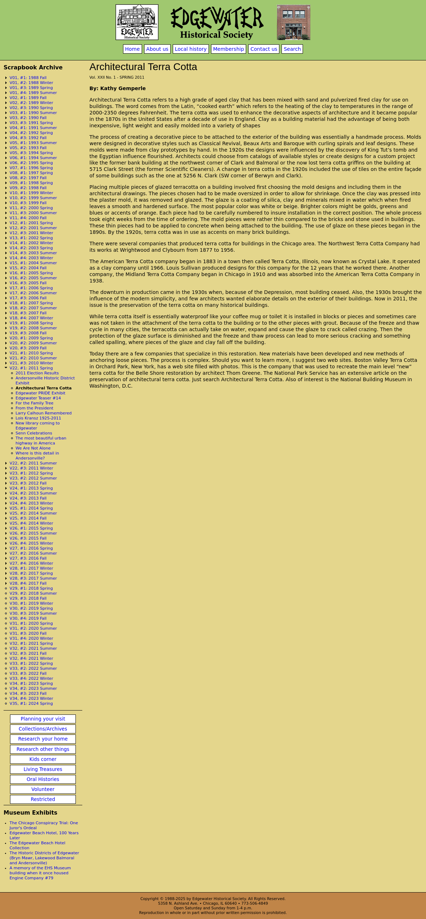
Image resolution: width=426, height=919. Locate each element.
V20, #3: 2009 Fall (28, 348)
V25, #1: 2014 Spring (31, 508)
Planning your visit (43, 719)
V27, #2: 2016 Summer (33, 553)
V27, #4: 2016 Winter (31, 563)
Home (132, 49)
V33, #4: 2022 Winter (31, 678)
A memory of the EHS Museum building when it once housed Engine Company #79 (40, 873)
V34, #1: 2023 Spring (31, 683)
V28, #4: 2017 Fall (28, 583)
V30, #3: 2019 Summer (33, 613)
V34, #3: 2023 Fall (28, 693)
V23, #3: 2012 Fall (28, 483)
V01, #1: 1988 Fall (28, 77)
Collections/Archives (43, 729)
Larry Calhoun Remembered (44, 413)
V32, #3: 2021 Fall (28, 653)
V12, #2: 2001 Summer (33, 228)
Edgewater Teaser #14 (38, 398)
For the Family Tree (35, 403)
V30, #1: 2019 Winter (31, 603)
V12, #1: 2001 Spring (31, 223)
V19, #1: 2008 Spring (31, 323)
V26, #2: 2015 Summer (33, 533)
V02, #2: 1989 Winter (31, 102)
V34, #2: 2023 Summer (33, 688)
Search (292, 49)
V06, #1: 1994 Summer (33, 158)
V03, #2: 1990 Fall (28, 118)
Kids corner (43, 759)
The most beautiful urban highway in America (41, 441)
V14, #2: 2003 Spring (31, 248)
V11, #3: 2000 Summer (33, 213)
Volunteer (42, 789)
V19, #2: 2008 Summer (33, 328)
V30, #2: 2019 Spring (31, 608)
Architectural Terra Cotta (44, 388)
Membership (228, 49)
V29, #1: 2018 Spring (31, 588)
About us (157, 49)
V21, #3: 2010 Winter (31, 363)
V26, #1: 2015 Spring (31, 528)
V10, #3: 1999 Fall (28, 203)
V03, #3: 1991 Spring (31, 123)
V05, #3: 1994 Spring (31, 153)
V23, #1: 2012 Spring (31, 473)
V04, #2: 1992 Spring (31, 133)
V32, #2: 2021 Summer (33, 648)
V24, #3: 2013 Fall (28, 498)
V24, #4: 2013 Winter (31, 503)
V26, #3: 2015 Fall (28, 538)
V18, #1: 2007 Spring (31, 303)
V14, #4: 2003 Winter (31, 258)
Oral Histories (42, 779)
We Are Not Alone (33, 448)
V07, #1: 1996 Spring (31, 168)
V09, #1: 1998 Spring (31, 183)
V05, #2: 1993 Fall (28, 148)
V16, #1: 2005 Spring (31, 273)
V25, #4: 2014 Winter (31, 523)
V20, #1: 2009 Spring (31, 338)
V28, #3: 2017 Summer (33, 578)
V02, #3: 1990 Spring (31, 107)
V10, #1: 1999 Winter (31, 193)
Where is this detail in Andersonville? (37, 456)
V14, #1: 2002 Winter (31, 243)
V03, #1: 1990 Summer (33, 112)
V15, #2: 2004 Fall (28, 268)
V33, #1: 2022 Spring (31, 663)
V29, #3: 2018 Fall (28, 598)
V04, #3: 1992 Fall (28, 138)
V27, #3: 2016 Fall (28, 558)
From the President (34, 408)
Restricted (43, 799)
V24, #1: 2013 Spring (31, 488)
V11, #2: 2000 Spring (31, 208)
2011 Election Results (37, 373)
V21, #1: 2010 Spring (31, 353)
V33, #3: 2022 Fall (28, 673)
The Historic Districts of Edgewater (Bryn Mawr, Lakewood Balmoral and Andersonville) (44, 858)
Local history (191, 49)
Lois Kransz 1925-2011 (39, 418)
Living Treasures (43, 769)
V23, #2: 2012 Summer (33, 478)
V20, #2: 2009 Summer (33, 343)
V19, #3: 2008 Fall (28, 333)
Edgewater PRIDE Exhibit (40, 393)
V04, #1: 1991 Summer (33, 128)
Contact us (263, 49)
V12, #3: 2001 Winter (31, 233)
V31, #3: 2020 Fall (28, 633)
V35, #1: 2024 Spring (31, 703)
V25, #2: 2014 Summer (33, 513)
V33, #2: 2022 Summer (33, 668)
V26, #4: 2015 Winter (31, 543)
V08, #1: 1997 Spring (31, 173)
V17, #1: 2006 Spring (31, 288)
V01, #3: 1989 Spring (31, 87)
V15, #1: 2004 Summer (33, 263)
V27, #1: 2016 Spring (31, 548)
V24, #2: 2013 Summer (33, 493)
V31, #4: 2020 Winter (31, 638)
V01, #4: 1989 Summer (33, 92)
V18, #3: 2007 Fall (28, 313)
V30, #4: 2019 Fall (28, 618)
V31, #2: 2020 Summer (33, 628)
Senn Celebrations (34, 433)
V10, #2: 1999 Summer (33, 198)
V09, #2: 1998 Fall (28, 188)
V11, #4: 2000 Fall (28, 218)
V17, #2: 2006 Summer (33, 293)
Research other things (42, 749)
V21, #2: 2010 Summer (33, 358)
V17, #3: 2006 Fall (28, 298)
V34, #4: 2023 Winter (31, 698)
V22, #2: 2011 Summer (33, 463)
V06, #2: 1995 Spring (31, 163)
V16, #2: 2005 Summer (33, 278)
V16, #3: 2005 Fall (28, 283)
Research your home (43, 739)
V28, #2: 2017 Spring (31, 573)
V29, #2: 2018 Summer (33, 593)
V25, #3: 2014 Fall (28, 518)
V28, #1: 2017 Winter (31, 568)
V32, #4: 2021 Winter (31, 658)
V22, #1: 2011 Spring (31, 368)
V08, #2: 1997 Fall (28, 178)
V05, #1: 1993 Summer (33, 143)
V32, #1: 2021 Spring (31, 643)
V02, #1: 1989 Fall (28, 97)
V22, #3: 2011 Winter (31, 468)
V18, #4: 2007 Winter (31, 318)
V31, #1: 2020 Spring (31, 623)
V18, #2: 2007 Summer (33, 308)
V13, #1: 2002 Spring (31, 238)
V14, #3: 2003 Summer (33, 253)
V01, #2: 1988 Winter (31, 82)
